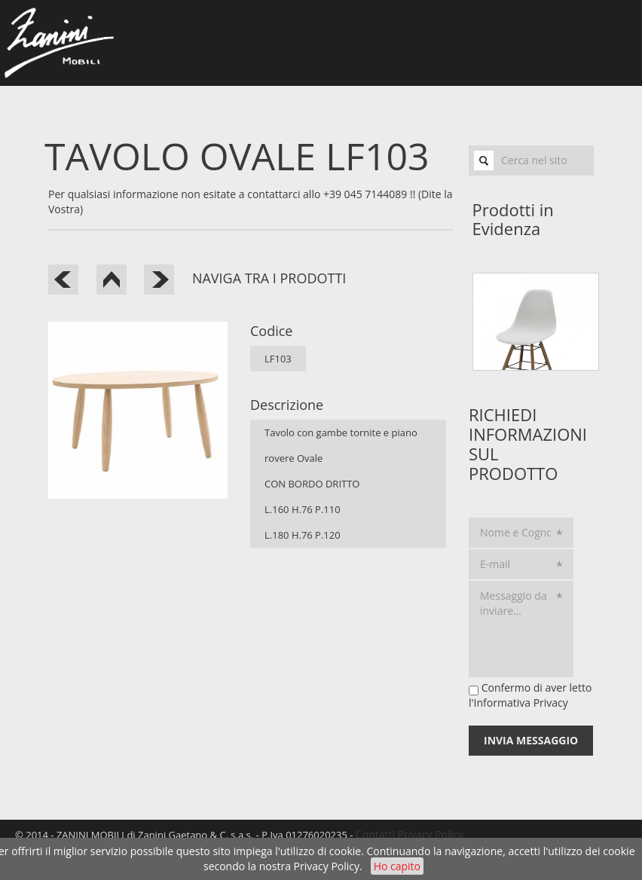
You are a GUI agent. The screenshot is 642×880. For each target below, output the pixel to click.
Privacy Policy (326, 866)
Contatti (375, 834)
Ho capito (397, 866)
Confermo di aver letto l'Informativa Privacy (530, 695)
